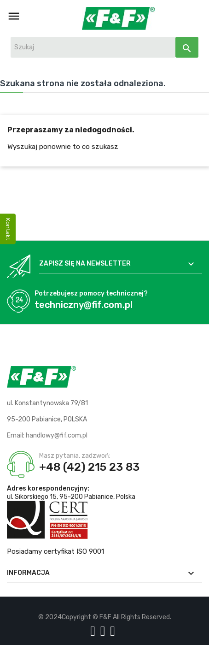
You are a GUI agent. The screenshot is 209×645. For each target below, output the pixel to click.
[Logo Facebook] (94, 631)
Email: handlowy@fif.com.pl (47, 435)
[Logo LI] (114, 631)
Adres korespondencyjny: (48, 488)
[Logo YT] (104, 631)
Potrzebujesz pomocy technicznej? (91, 293)
